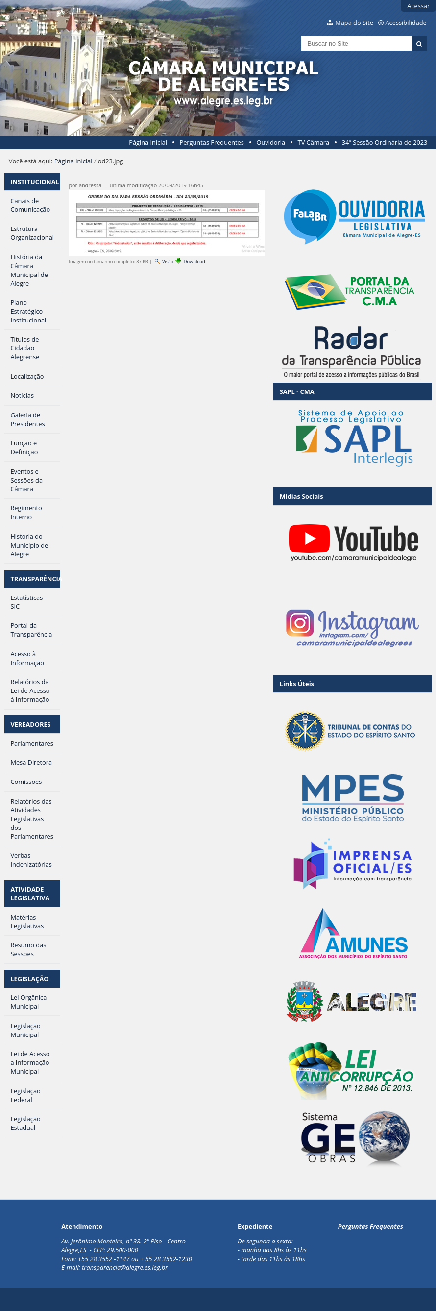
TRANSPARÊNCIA (35, 579)
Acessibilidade (406, 22)
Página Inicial (148, 142)
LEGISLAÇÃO (29, 978)
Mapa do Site (354, 22)
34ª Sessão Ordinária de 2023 (385, 142)
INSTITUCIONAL (34, 181)
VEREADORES (30, 724)
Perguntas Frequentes (211, 142)
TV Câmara (313, 142)
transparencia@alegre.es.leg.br (125, 1267)
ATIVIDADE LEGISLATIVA (29, 893)
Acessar (418, 5)
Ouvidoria (270, 142)
